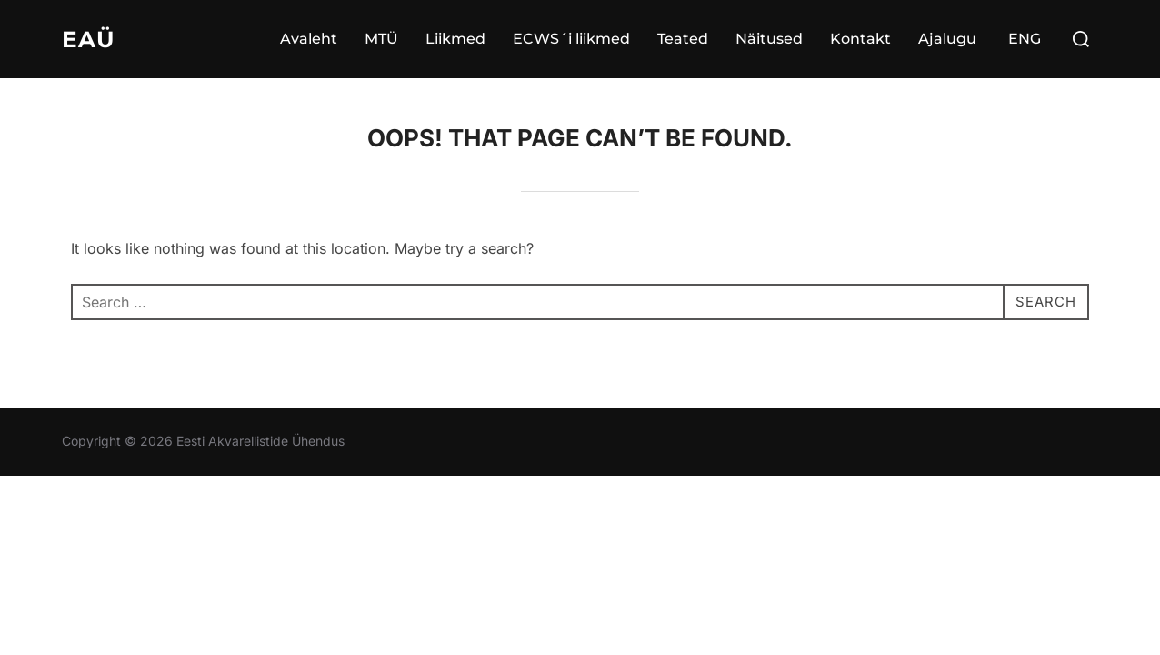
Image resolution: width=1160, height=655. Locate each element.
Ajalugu (947, 38)
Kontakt (860, 38)
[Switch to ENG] (1022, 39)
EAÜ (89, 39)
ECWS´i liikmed (571, 38)
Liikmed (455, 38)
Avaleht (308, 38)
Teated (682, 38)
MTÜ (381, 38)
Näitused (769, 38)
